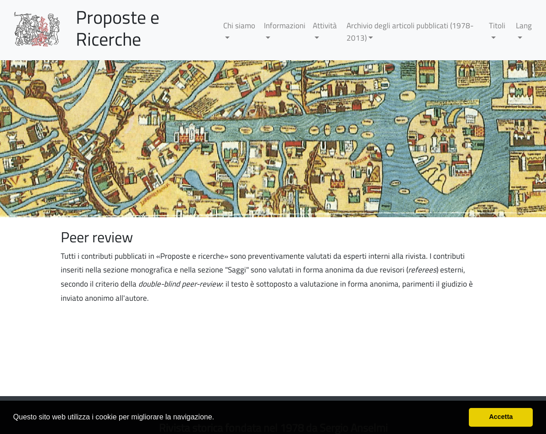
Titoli (497, 25)
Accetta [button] (501, 416)
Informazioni (284, 25)
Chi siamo (239, 25)
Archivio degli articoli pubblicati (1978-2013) (409, 32)
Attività (325, 25)
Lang (524, 25)
